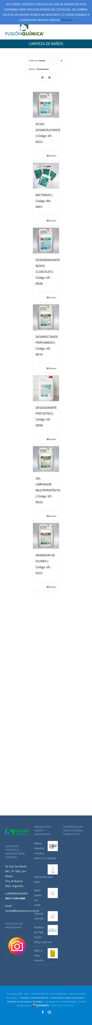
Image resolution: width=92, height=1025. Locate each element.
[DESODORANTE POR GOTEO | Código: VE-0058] (46, 388)
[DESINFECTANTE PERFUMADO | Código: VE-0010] (46, 317)
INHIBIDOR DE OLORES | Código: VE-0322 (45, 564)
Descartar (67, 20)
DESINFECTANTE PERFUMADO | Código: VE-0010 (47, 345)
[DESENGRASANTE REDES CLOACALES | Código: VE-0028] (46, 241)
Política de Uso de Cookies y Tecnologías (25, 1002)
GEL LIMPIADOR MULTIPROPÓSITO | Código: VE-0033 (48, 490)
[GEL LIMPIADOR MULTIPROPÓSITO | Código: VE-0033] (46, 459)
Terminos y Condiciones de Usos (34, 998)
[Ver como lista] (49, 77)
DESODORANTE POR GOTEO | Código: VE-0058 (46, 416)
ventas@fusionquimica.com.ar (22, 910)
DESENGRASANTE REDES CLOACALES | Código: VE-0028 (48, 271)
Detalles (52, 156)
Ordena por (37, 60)
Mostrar (39, 69)
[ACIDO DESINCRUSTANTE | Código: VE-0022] (46, 105)
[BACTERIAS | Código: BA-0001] (46, 176)
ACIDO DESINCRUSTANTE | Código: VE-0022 (48, 133)
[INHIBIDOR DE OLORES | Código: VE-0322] (46, 536)
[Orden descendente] (61, 60)
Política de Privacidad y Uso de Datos (67, 998)
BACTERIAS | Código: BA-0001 (44, 201)
